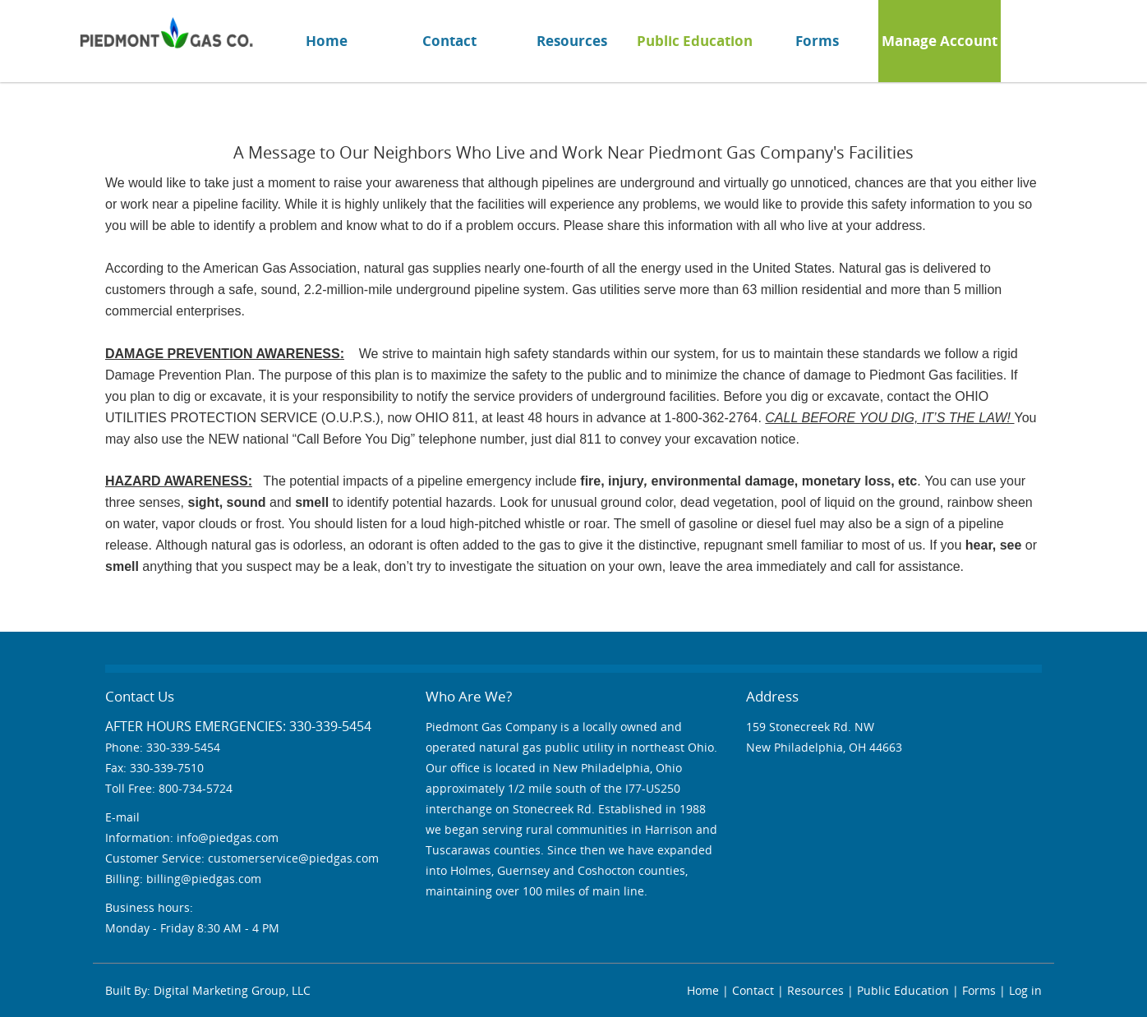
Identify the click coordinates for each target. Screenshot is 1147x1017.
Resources (572, 40)
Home (327, 40)
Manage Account (939, 40)
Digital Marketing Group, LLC (232, 990)
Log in (1025, 990)
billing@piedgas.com (203, 878)
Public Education (695, 40)
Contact (449, 40)
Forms (817, 40)
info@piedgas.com (228, 837)
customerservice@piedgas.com (293, 858)
